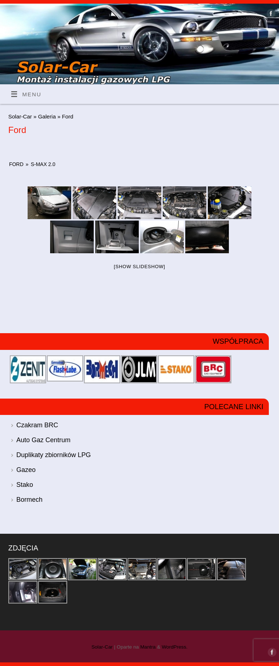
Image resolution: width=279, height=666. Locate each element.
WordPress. (174, 647)
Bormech (29, 499)
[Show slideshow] (139, 266)
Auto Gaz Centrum (43, 440)
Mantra (148, 647)
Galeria (47, 116)
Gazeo (26, 469)
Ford (16, 164)
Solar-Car (20, 116)
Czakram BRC (37, 425)
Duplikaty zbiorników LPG (53, 455)
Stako (24, 484)
